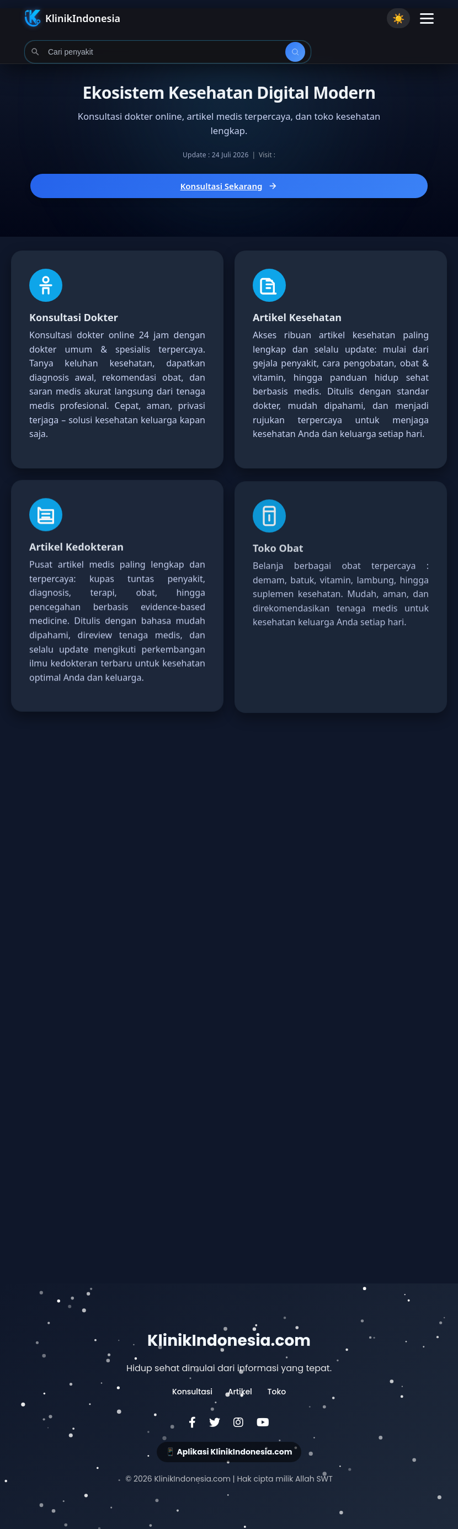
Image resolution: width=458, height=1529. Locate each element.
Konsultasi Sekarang (229, 185)
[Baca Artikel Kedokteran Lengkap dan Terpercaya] (117, 609)
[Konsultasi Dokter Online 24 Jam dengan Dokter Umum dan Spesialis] (117, 359)
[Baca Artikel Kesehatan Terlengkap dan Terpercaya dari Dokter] (341, 359)
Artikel (240, 1391)
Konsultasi (192, 1391)
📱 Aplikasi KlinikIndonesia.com (229, 1451)
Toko (277, 1391)
